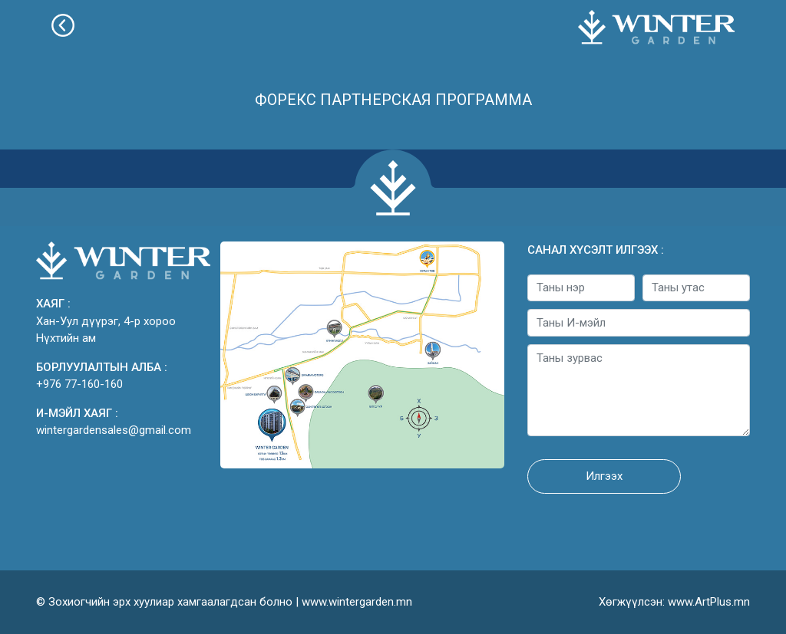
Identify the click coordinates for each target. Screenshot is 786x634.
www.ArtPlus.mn (709, 602)
